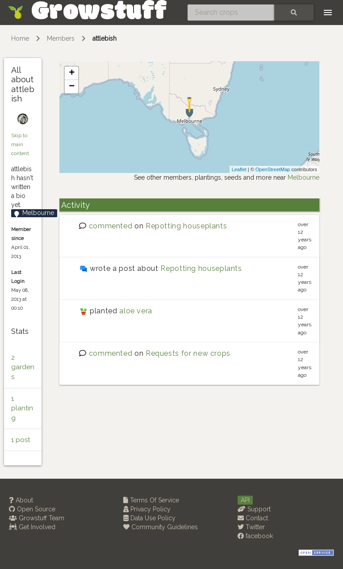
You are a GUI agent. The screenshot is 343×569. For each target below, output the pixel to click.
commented (111, 226)
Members (61, 38)
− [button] (72, 86)
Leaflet (239, 169)
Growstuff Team (36, 518)
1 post (20, 440)
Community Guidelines (160, 527)
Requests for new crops (188, 353)
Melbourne (303, 177)
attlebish (104, 38)
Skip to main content (20, 144)
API (245, 500)
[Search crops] (231, 12)
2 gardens (22, 367)
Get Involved (32, 527)
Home (20, 38)
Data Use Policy (149, 518)
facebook (255, 535)
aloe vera (135, 311)
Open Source (32, 509)
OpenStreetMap (272, 169)
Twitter (251, 527)
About (21, 500)
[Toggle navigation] (328, 12)
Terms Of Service (151, 500)
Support (254, 509)
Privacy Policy (147, 509)
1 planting (22, 408)
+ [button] (72, 73)
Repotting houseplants (186, 226)
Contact (253, 518)
